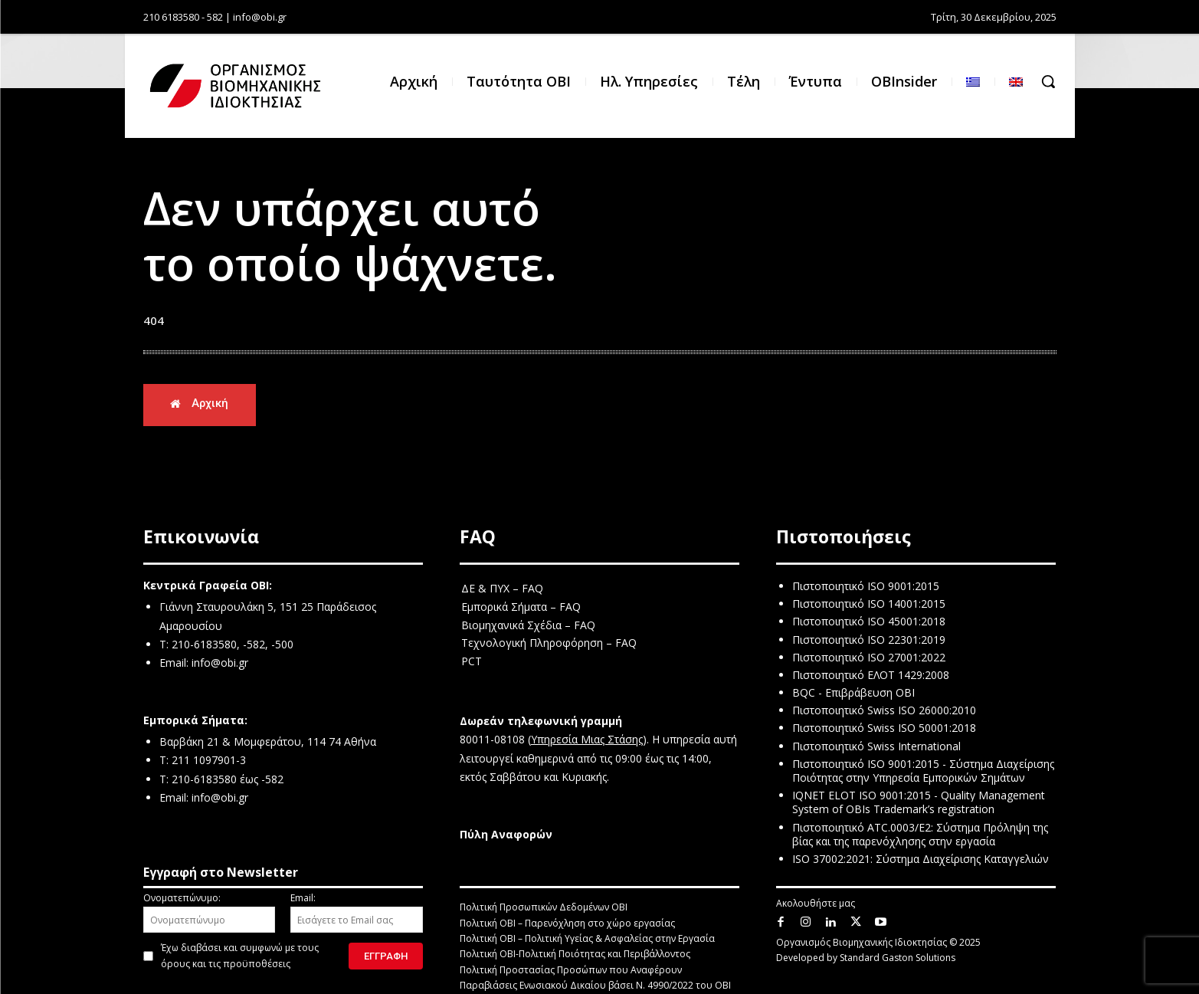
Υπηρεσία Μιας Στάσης (587, 740)
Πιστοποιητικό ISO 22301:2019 (868, 639)
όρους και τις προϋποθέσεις (225, 963)
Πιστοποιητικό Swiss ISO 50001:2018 (884, 728)
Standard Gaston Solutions (897, 958)
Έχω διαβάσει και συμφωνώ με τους (240, 955)
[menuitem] (973, 81)
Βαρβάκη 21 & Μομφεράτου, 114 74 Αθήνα (267, 741)
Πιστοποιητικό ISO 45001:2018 (868, 622)
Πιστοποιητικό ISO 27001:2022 (868, 657)
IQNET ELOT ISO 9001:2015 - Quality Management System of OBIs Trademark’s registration (918, 803)
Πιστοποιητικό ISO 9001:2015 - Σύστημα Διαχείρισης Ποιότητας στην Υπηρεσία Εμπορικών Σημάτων (923, 770)
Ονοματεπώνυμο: (209, 912)
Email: (356, 912)
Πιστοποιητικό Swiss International (876, 746)
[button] (1048, 81)
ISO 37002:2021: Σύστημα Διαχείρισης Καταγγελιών (920, 858)
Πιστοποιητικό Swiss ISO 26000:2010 (884, 711)
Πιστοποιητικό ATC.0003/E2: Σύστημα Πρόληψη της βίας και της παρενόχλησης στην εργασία (920, 834)
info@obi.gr (220, 663)
